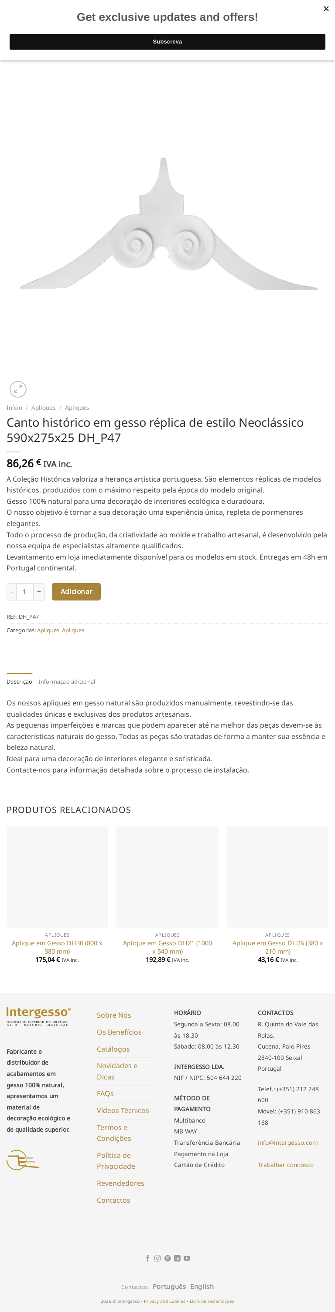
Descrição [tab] (19, 681)
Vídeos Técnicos (123, 1110)
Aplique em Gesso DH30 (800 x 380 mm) (57, 947)
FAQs (105, 1093)
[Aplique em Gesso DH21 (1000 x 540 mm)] (167, 877)
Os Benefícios (119, 1032)
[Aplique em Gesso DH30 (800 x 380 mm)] (57, 877)
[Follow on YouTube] (187, 1258)
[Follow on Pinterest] (167, 1258)
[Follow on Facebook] (148, 1258)
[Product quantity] (25, 591)
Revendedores (120, 1183)
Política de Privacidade (116, 1160)
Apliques (43, 407)
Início (14, 407)
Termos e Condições (114, 1133)
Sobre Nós (114, 1015)
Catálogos (113, 1049)
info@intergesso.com (288, 1142)
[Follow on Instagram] (157, 1258)
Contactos (113, 1200)
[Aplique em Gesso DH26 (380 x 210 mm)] (277, 877)
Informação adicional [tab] (66, 681)
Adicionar (76, 591)
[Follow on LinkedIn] (177, 1258)
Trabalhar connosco (286, 1164)
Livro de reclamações (212, 1301)
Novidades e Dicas (117, 1071)
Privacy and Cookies (164, 1301)
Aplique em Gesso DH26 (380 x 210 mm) (277, 947)
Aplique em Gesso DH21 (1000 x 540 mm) (167, 947)
